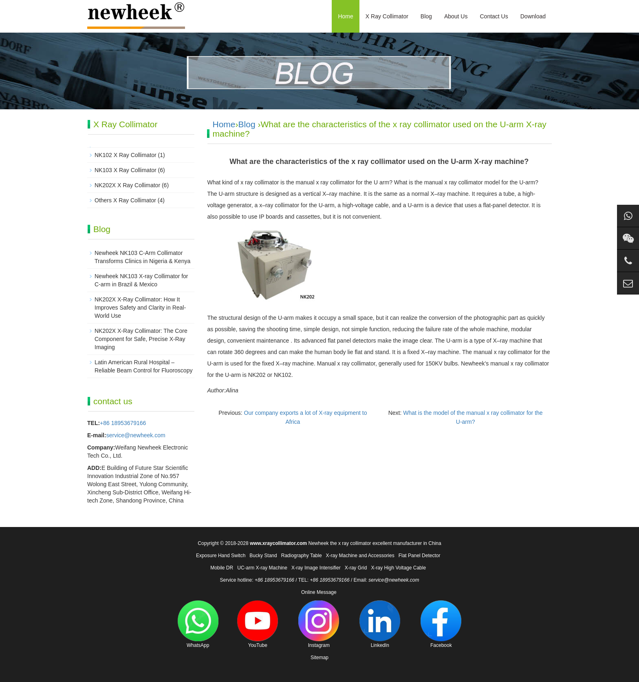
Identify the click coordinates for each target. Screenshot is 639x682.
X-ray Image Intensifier (316, 568)
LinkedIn (379, 624)
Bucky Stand (263, 555)
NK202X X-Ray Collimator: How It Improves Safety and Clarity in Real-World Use (140, 307)
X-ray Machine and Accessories (360, 555)
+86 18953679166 (123, 423)
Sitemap (319, 657)
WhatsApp (198, 624)
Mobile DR (221, 568)
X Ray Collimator (387, 16)
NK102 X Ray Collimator (125, 155)
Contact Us (494, 16)
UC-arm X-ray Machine (262, 568)
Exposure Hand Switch (220, 555)
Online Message (319, 592)
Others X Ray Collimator (125, 200)
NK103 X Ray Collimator (125, 170)
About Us (456, 16)
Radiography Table (301, 555)
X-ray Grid (356, 568)
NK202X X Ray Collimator (127, 185)
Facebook (441, 624)
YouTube (257, 624)
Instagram (318, 624)
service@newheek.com (135, 435)
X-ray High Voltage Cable (398, 568)
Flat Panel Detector (420, 555)
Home (345, 16)
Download (533, 16)
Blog (426, 16)
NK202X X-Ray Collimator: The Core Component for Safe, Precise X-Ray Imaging (141, 339)
